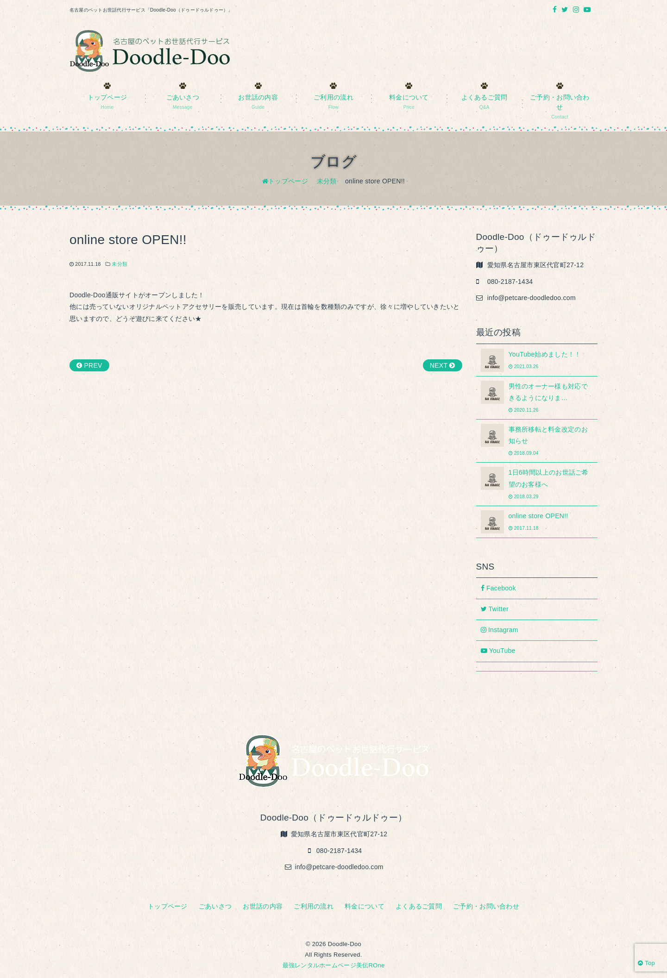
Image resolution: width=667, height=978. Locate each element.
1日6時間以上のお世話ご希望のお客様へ (537, 484)
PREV (89, 365)
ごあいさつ (215, 906)
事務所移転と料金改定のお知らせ (537, 441)
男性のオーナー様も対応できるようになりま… (537, 397)
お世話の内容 (263, 906)
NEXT (442, 365)
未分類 (119, 264)
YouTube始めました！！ (537, 360)
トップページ (168, 906)
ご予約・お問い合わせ (486, 906)
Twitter (495, 609)
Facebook (498, 588)
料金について (364, 906)
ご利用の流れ (314, 906)
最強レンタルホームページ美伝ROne (334, 965)
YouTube (498, 650)
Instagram (499, 629)
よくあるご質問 (419, 906)
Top (646, 962)
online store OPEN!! (537, 521)
